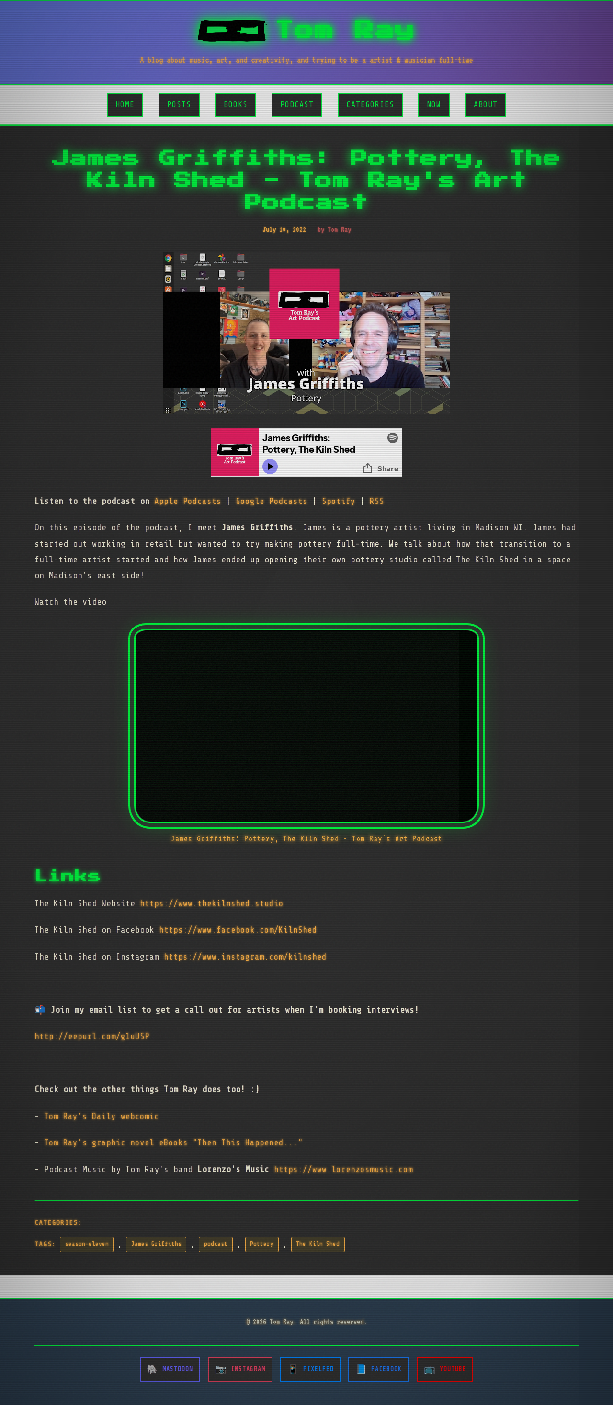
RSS (377, 501)
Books (236, 104)
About (486, 104)
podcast (215, 1244)
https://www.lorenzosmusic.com (343, 1169)
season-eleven (87, 1244)
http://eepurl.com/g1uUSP (91, 1036)
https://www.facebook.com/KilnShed (238, 930)
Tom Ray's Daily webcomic (101, 1116)
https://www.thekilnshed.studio (212, 903)
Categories (370, 104)
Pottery (261, 1244)
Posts (179, 104)
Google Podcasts (271, 501)
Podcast (297, 104)
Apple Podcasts (187, 501)
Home (125, 104)
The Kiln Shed (318, 1244)
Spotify (338, 501)
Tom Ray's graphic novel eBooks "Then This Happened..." (173, 1142)
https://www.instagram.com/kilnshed (245, 956)
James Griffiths (156, 1244)
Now (434, 104)
